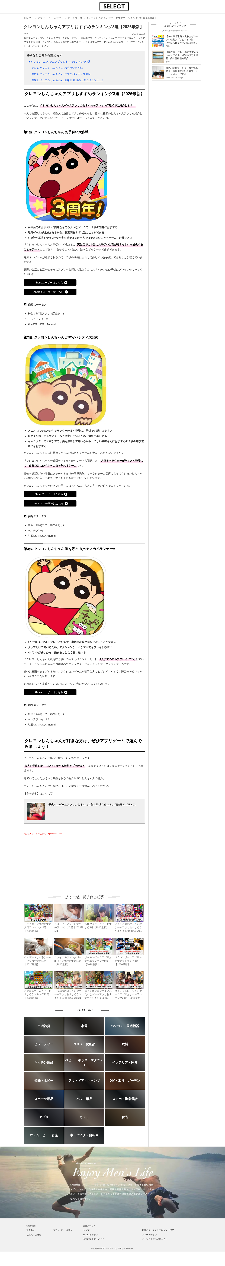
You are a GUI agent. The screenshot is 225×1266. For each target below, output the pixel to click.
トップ (86, 1230)
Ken (26, 33)
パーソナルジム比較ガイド (154, 1239)
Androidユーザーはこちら (48, 291)
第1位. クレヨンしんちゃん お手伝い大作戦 (57, 67)
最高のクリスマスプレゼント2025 (158, 1230)
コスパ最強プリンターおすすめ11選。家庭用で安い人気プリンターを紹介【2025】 (182, 71)
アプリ (41, 18)
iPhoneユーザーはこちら (48, 282)
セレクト (29, 18)
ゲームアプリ (56, 18)
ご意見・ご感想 (33, 1234)
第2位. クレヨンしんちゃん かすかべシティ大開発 (61, 73)
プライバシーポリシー (63, 1230)
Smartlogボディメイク (93, 1239)
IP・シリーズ (75, 18)
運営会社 (30, 1230)
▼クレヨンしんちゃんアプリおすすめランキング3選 (59, 61)
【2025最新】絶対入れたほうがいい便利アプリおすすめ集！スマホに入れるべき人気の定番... (182, 39)
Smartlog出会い (90, 1234)
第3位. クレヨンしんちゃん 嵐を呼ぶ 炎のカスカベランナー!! (67, 80)
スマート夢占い (149, 1234)
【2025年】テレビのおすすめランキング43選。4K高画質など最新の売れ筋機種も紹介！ (182, 55)
